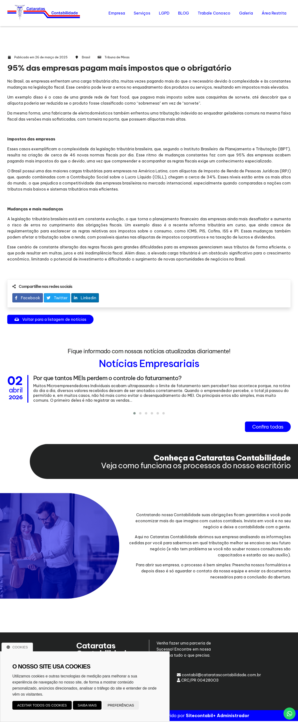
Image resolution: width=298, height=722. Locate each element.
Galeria (246, 13)
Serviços (142, 13)
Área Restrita (274, 13)
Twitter (57, 297)
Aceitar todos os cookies (42, 705)
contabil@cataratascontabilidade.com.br (219, 674)
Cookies (17, 647)
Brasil (86, 57)
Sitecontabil (199, 716)
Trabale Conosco (214, 13)
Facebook (27, 297)
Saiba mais (87, 705)
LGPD (164, 13)
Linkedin (85, 297)
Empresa (117, 13)
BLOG (183, 13)
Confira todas (267, 427)
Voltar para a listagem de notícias (50, 319)
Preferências (121, 705)
